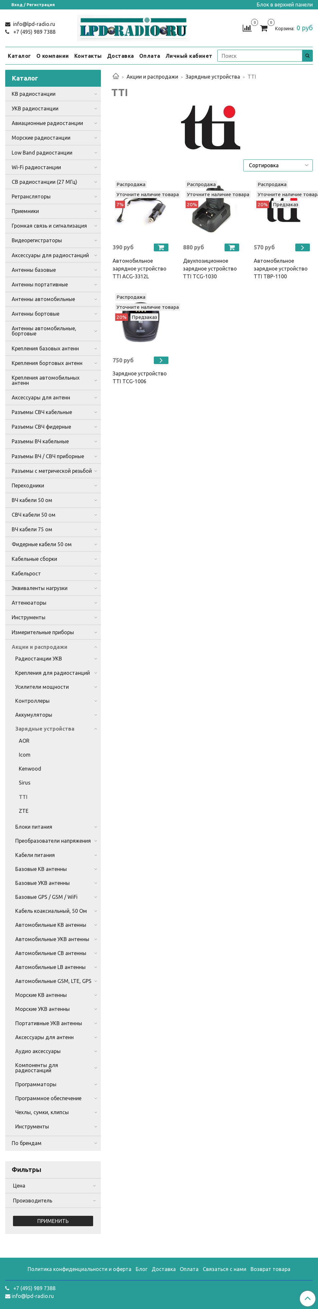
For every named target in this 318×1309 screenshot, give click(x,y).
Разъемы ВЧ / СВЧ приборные (48, 456)
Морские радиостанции (41, 138)
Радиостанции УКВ (38, 658)
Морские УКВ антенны (42, 1009)
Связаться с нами (224, 1269)
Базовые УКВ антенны (42, 883)
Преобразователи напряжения (53, 841)
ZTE (24, 811)
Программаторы (35, 1084)
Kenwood (30, 769)
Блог (141, 1269)
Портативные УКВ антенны (48, 1023)
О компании (52, 56)
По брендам (27, 1143)
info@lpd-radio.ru (33, 24)
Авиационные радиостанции (47, 123)
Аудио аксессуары (38, 1051)
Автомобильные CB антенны (50, 953)
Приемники (25, 211)
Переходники (28, 485)
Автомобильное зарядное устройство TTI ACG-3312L (139, 268)
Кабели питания (35, 855)
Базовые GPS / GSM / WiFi (46, 897)
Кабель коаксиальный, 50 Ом (51, 911)
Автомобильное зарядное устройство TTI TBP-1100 (281, 268)
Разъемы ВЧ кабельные (40, 441)
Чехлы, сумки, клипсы (42, 1112)
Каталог (19, 56)
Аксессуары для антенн (41, 397)
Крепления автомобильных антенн (46, 380)
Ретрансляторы (31, 196)
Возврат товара (270, 1269)
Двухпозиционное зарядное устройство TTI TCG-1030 (210, 268)
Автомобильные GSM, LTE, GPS (53, 981)
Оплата (149, 56)
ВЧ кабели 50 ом (32, 500)
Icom (25, 755)
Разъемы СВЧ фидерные (41, 427)
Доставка (120, 56)
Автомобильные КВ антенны (50, 925)
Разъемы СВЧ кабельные (42, 412)
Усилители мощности (42, 687)
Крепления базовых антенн (45, 348)
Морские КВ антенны (41, 995)
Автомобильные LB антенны (50, 967)
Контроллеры (32, 701)
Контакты (88, 56)
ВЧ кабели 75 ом (32, 529)
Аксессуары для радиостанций (50, 255)
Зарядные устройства (213, 77)
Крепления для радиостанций (52, 673)
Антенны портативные (40, 284)
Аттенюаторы (29, 603)
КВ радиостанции (33, 94)
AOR (24, 741)
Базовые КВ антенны (41, 869)
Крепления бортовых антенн (47, 363)
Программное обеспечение (48, 1098)
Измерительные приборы (43, 632)
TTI (23, 797)
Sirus (25, 783)
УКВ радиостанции (35, 108)
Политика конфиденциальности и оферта (79, 1269)
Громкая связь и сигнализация (49, 226)
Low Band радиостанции (42, 153)
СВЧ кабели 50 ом (33, 515)
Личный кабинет (189, 56)
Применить (53, 1221)
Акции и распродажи (152, 77)
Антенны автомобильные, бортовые (44, 330)
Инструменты (28, 617)
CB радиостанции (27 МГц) (44, 182)
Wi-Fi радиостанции (36, 167)
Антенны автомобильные (43, 299)
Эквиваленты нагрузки (39, 588)
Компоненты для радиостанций (36, 1067)
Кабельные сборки (34, 559)
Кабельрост (26, 573)
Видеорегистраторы (37, 240)
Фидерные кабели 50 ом (42, 544)
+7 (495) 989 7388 (33, 32)
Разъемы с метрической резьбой (52, 471)
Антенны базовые (34, 270)
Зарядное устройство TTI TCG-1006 (140, 377)
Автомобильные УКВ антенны (52, 939)
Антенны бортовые (35, 314)
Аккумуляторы (33, 715)
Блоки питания (33, 827)
